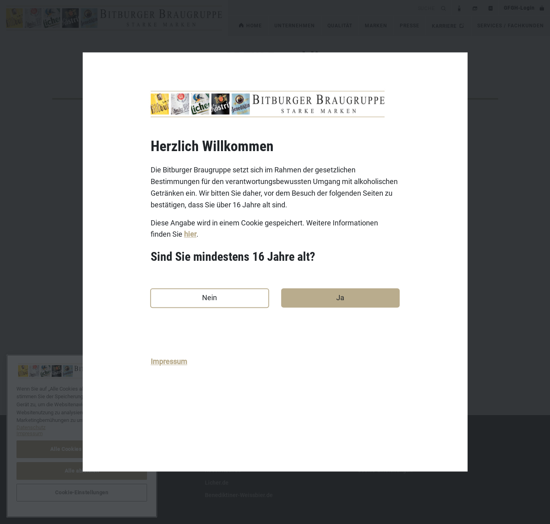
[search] (333, 8)
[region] (81, 436)
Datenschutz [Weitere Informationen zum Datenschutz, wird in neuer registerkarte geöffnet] (30, 427)
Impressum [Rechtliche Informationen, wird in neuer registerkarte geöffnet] (29, 433)
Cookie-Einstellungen (81, 492)
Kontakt (62, 445)
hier (190, 234)
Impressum (169, 362)
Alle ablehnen (82, 471)
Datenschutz (68, 470)
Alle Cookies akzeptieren (82, 449)
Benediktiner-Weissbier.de (239, 495)
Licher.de (217, 482)
